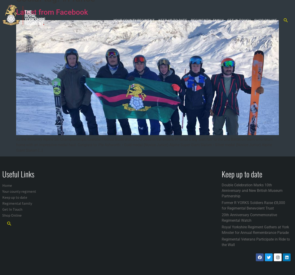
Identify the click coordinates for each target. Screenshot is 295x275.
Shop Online (265, 20)
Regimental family (207, 20)
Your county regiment (134, 20)
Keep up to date (172, 20)
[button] (286, 20)
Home (7, 185)
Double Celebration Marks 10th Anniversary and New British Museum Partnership (252, 190)
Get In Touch (239, 20)
